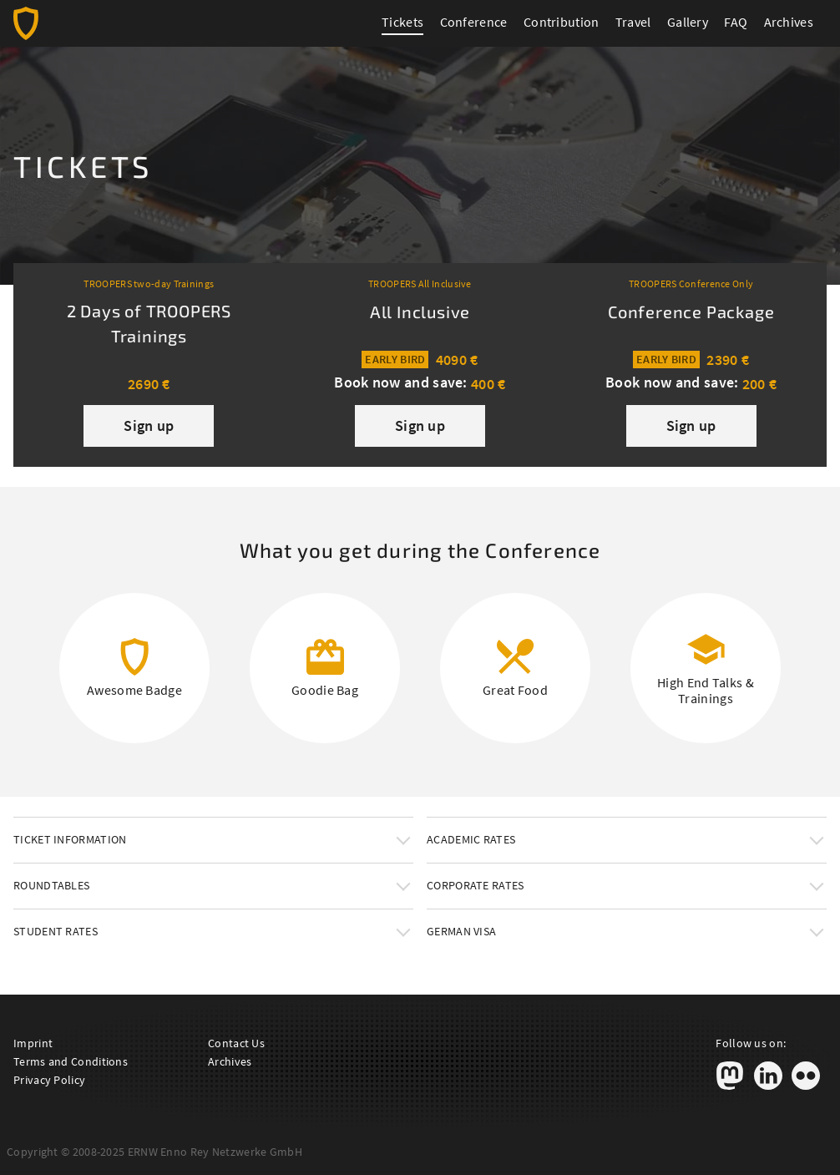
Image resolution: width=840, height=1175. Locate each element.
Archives (788, 21)
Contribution (562, 21)
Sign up (149, 425)
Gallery (687, 21)
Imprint (33, 1043)
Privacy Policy (49, 1079)
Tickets (402, 21)
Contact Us (236, 1043)
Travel (633, 21)
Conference (474, 21)
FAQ (735, 21)
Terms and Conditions (70, 1061)
